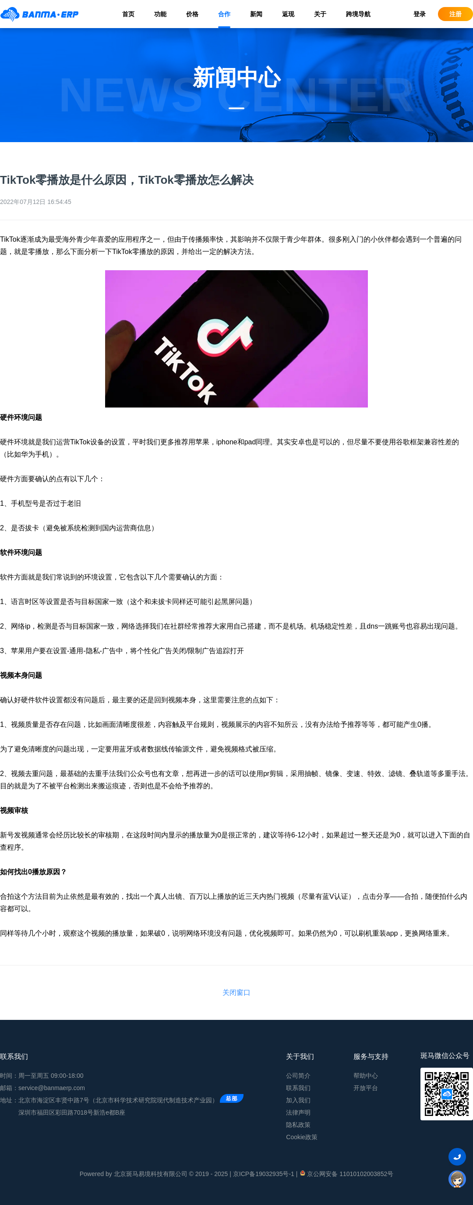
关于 (320, 14)
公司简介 (298, 1075)
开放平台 (365, 1087)
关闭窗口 (236, 992)
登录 (419, 14)
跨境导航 (358, 14)
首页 (128, 14)
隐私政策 (298, 1124)
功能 (160, 14)
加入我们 (298, 1100)
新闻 (256, 14)
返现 (288, 14)
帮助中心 (365, 1075)
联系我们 (298, 1087)
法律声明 (298, 1112)
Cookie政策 (302, 1137)
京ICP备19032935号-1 (263, 1173)
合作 (224, 14)
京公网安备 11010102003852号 (346, 1173)
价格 (192, 14)
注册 (455, 14)
